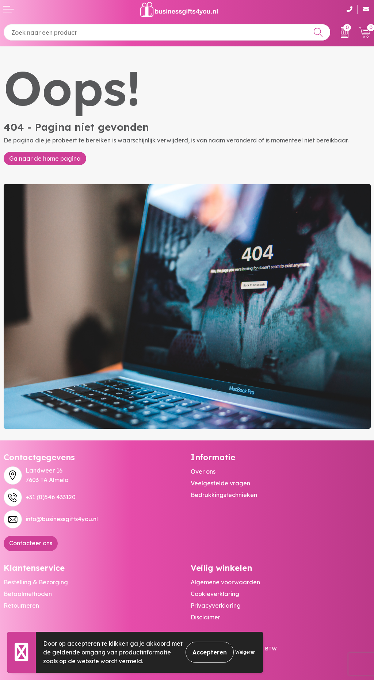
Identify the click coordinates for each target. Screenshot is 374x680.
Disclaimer (205, 617)
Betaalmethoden (28, 593)
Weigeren (245, 652)
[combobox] (167, 32)
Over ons (203, 471)
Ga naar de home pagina (45, 158)
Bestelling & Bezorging (36, 582)
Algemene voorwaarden (225, 582)
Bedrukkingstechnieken (224, 494)
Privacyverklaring (216, 605)
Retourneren (21, 605)
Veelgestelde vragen (220, 483)
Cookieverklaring (215, 593)
